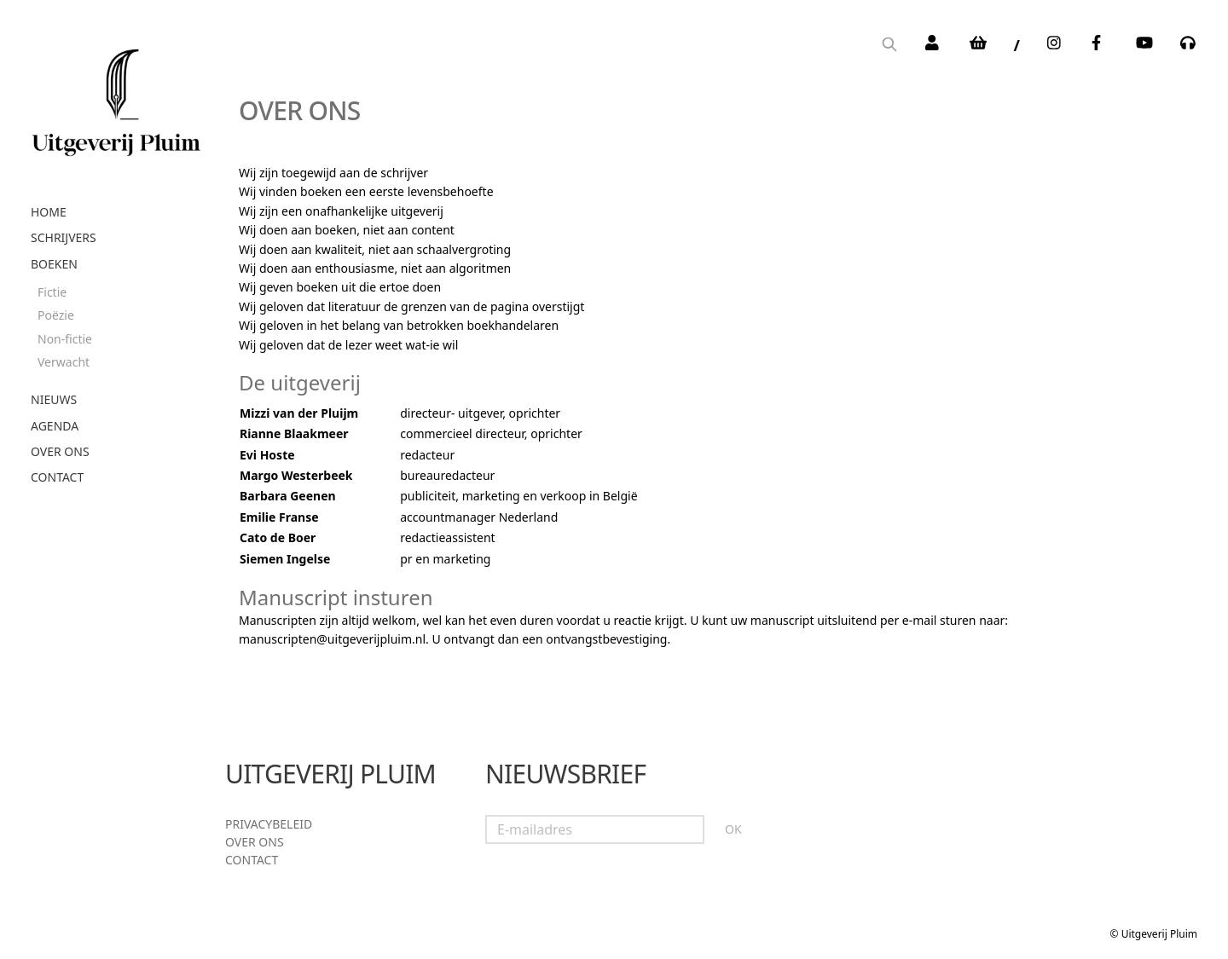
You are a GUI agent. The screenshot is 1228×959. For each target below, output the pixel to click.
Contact (57, 477)
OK (733, 829)
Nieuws (54, 399)
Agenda (54, 426)
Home (49, 212)
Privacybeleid (268, 824)
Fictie (52, 292)
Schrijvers (63, 237)
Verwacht (64, 362)
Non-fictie (65, 339)
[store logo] (116, 96)
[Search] (889, 45)
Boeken (54, 264)
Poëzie (56, 315)
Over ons (60, 451)
